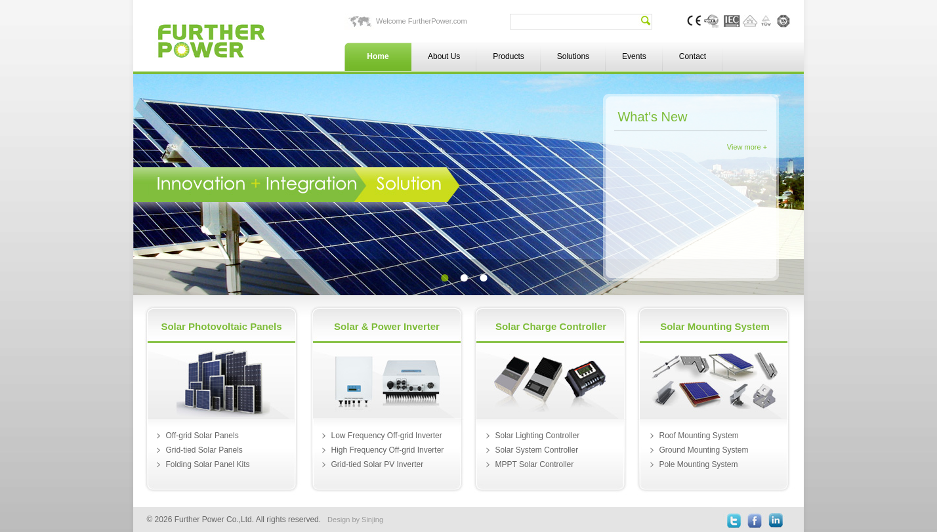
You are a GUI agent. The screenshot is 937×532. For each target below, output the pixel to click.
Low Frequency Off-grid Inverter (386, 435)
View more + (747, 147)
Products (508, 56)
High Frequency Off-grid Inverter (387, 450)
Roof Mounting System (698, 435)
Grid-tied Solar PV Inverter (377, 464)
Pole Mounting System (698, 464)
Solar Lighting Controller (537, 435)
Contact (692, 56)
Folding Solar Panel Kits (207, 464)
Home (377, 56)
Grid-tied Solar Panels (203, 450)
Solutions (573, 56)
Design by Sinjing (355, 519)
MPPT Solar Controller (534, 464)
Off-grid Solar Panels (201, 435)
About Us (444, 56)
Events (634, 56)
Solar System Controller (536, 450)
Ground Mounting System (703, 450)
